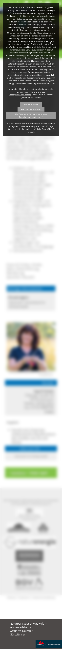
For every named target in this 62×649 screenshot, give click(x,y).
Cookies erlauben (31, 104)
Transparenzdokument (19, 94)
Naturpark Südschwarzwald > (28, 623)
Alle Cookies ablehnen (31, 109)
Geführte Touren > (21, 631)
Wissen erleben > (20, 627)
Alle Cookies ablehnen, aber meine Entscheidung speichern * (31, 115)
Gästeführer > (18, 634)
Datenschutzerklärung (27, 91)
